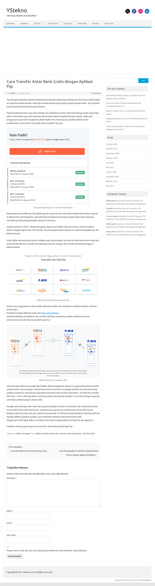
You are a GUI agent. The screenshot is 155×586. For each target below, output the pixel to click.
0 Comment (96, 93)
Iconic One (119, 580)
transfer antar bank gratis (70, 433)
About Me (109, 24)
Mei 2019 (109, 186)
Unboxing (82, 24)
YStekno (16, 10)
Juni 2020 (110, 163)
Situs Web (11, 535)
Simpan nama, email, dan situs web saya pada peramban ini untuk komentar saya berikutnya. (47, 550)
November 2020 (112, 153)
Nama (10, 511)
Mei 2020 (109, 167)
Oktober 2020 (111, 158)
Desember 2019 (112, 177)
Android (24, 24)
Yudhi (12, 93)
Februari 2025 (111, 144)
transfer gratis (89, 433)
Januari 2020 (111, 172)
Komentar (12, 478)
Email (10, 523)
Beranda (10, 24)
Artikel (37, 24)
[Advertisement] (77, 51)
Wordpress (146, 580)
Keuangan (26, 433)
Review (96, 24)
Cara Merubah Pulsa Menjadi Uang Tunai (28, 451)
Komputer (53, 24)
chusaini (109, 216)
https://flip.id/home (50, 313)
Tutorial (68, 24)
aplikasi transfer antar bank (47, 433)
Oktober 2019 (111, 181)
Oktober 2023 (111, 149)
